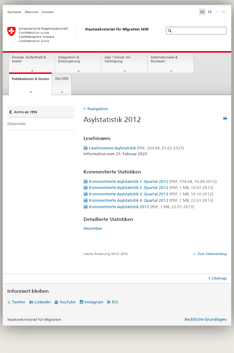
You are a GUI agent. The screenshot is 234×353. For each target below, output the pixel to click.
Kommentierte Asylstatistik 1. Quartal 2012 (153, 181)
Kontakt (48, 12)
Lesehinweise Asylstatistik (136, 147)
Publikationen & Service (32, 80)
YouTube (67, 301)
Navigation (97, 108)
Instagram (94, 301)
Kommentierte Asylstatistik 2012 (141, 206)
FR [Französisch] (210, 12)
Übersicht (31, 12)
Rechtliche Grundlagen (206, 319)
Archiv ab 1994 (25, 110)
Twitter (18, 301)
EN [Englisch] (224, 11)
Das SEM (62, 79)
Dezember (16, 123)
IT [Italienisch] (217, 11)
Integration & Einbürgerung (69, 59)
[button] (170, 30)
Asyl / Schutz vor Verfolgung (117, 59)
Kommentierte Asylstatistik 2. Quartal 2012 (151, 187)
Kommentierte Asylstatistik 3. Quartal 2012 (151, 193)
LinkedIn (42, 301)
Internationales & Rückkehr (164, 59)
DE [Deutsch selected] (202, 12)
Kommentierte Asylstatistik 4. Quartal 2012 (151, 200)
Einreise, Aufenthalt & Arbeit (29, 59)
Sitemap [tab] (219, 278)
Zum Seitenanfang (212, 254)
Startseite (14, 12)
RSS (115, 301)
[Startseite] (79, 34)
